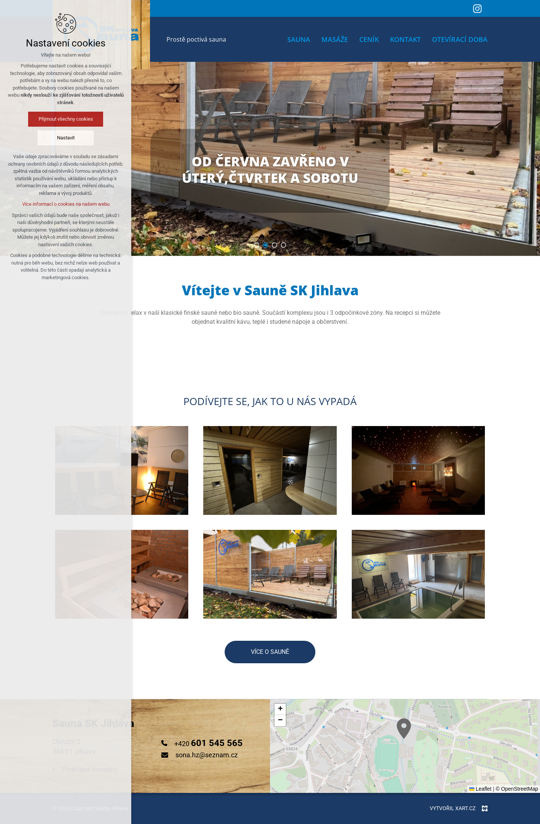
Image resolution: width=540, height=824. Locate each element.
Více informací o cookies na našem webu (66, 204)
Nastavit (66, 138)
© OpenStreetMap (517, 789)
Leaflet (480, 789)
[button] (280, 709)
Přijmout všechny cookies (66, 119)
